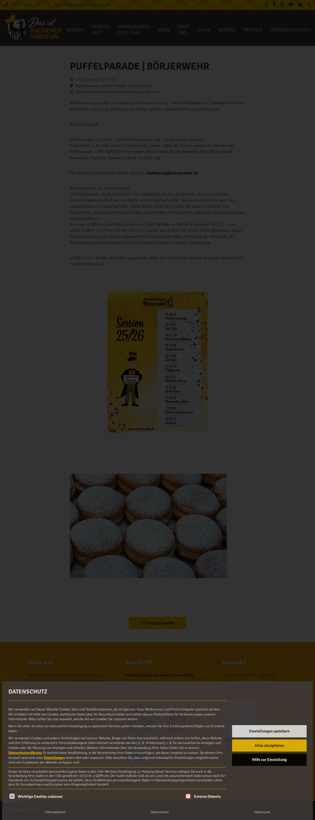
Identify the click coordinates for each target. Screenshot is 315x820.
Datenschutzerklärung (25, 753)
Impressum (262, 812)
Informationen (55, 812)
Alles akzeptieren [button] (269, 745)
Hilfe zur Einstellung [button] (269, 759)
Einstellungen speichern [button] (269, 731)
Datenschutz (160, 812)
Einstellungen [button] (54, 758)
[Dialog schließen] (306, 687)
